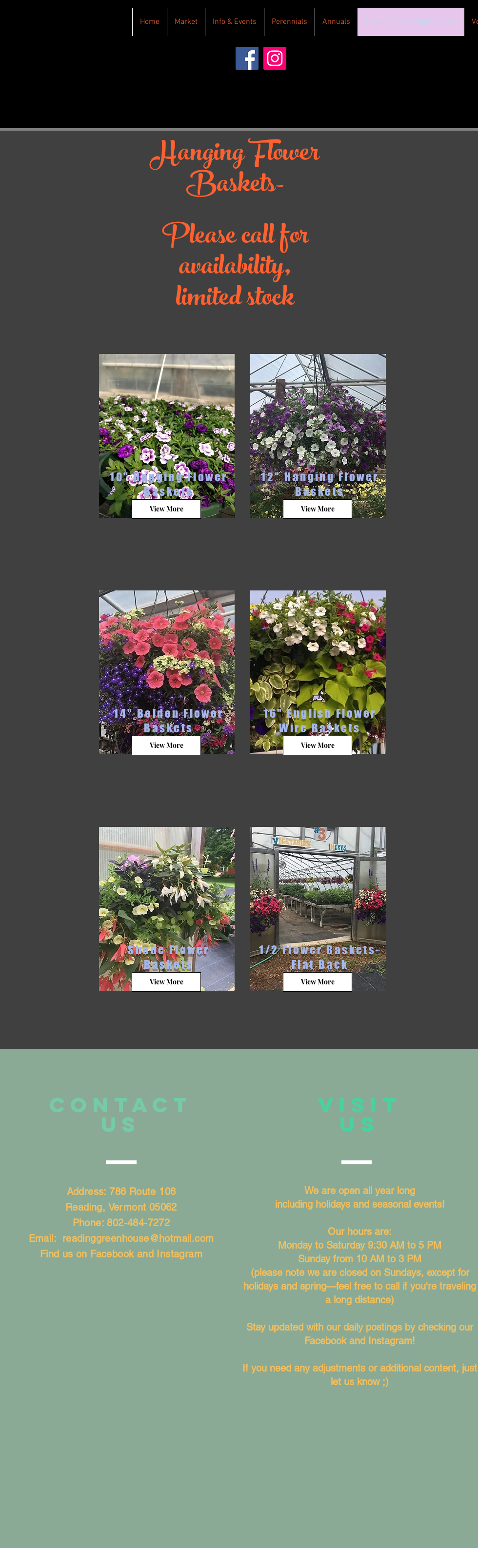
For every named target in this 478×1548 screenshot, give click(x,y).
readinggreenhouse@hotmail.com (138, 1238)
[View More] (166, 509)
